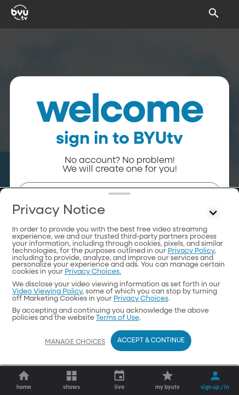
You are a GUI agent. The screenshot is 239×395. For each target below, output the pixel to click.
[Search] (214, 13)
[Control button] (213, 213)
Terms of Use (117, 317)
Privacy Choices (140, 298)
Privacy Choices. (93, 271)
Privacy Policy (191, 251)
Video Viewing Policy (47, 291)
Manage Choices (75, 342)
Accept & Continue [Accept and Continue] (151, 340)
